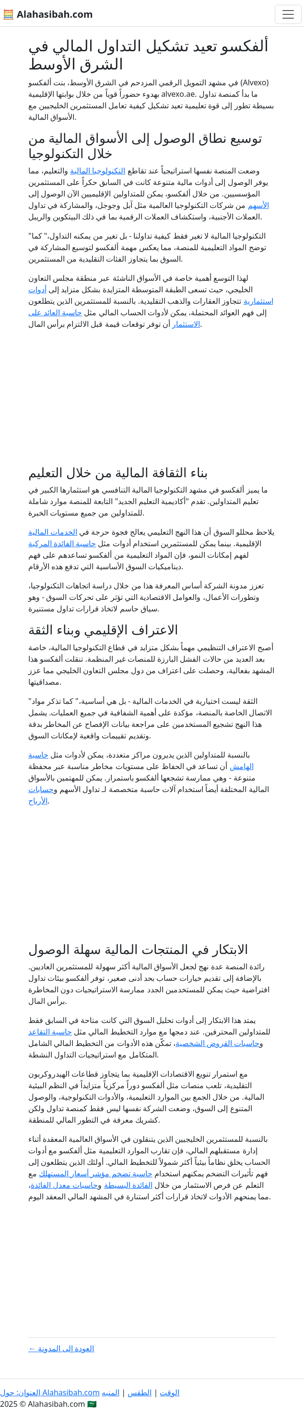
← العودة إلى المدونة (61, 1348)
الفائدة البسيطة (128, 1185)
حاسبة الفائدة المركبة (62, 543)
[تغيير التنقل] (288, 14)
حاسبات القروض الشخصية (217, 1043)
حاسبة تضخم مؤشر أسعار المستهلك (95, 1173)
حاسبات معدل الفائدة (64, 1185)
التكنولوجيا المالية (97, 170)
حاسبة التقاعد (50, 1031)
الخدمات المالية (52, 532)
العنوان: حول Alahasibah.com (50, 1392)
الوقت (169, 1392)
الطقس (140, 1392)
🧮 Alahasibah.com (47, 14)
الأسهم (258, 205)
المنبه (110, 1392)
